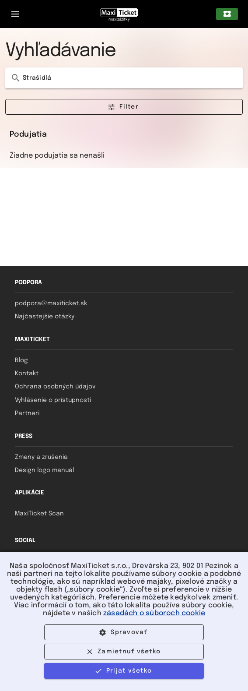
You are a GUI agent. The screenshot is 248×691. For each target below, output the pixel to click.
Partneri (27, 413)
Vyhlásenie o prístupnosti (53, 400)
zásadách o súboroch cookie (154, 613)
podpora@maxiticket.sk (51, 303)
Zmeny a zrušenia (41, 457)
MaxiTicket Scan (39, 514)
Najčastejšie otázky (44, 317)
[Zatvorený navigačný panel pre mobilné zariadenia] (15, 14)
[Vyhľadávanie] (130, 78)
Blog (21, 360)
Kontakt (26, 373)
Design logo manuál (44, 470)
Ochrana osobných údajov (55, 387)
